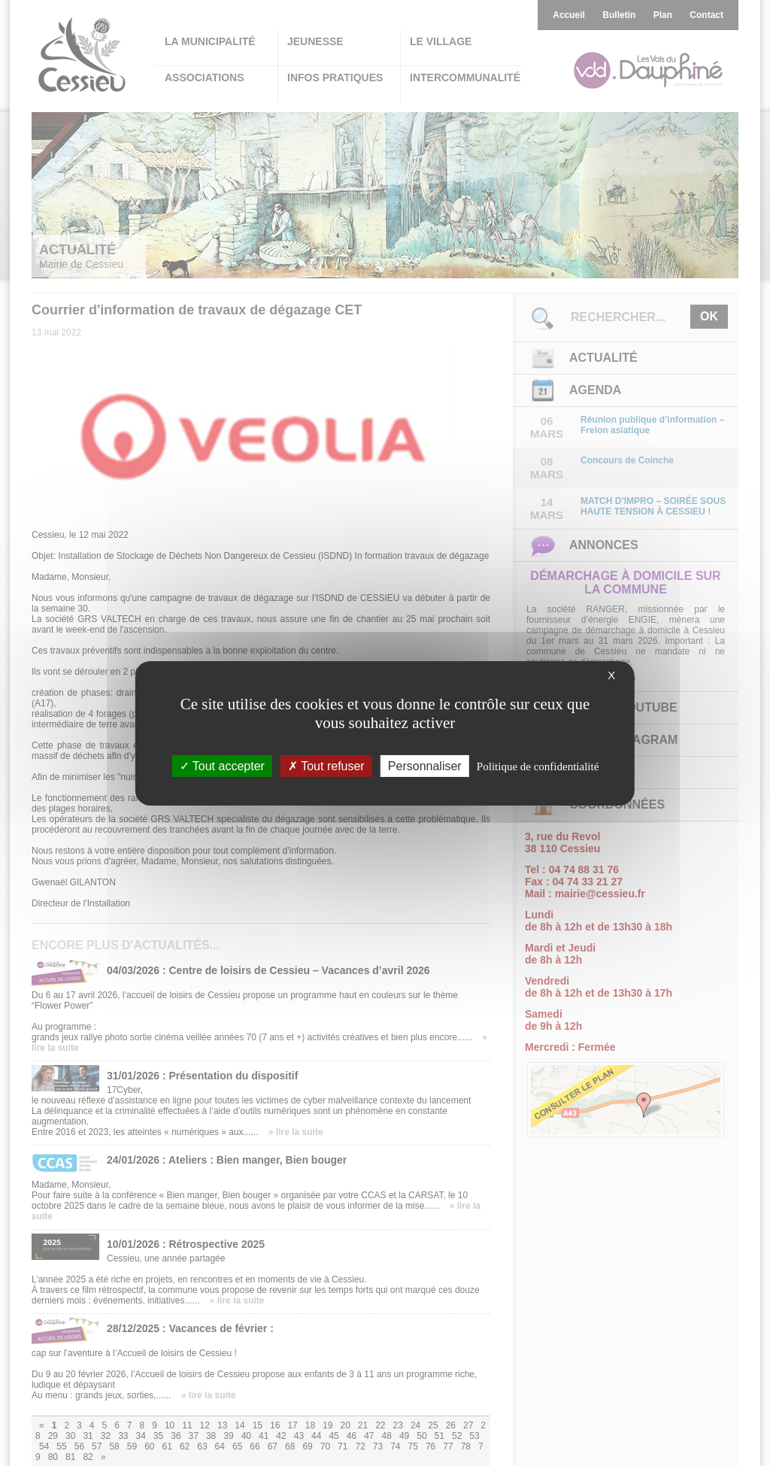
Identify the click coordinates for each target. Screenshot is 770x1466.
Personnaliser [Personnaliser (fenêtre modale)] (425, 765)
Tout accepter (222, 765)
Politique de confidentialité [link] (538, 766)
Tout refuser (326, 765)
